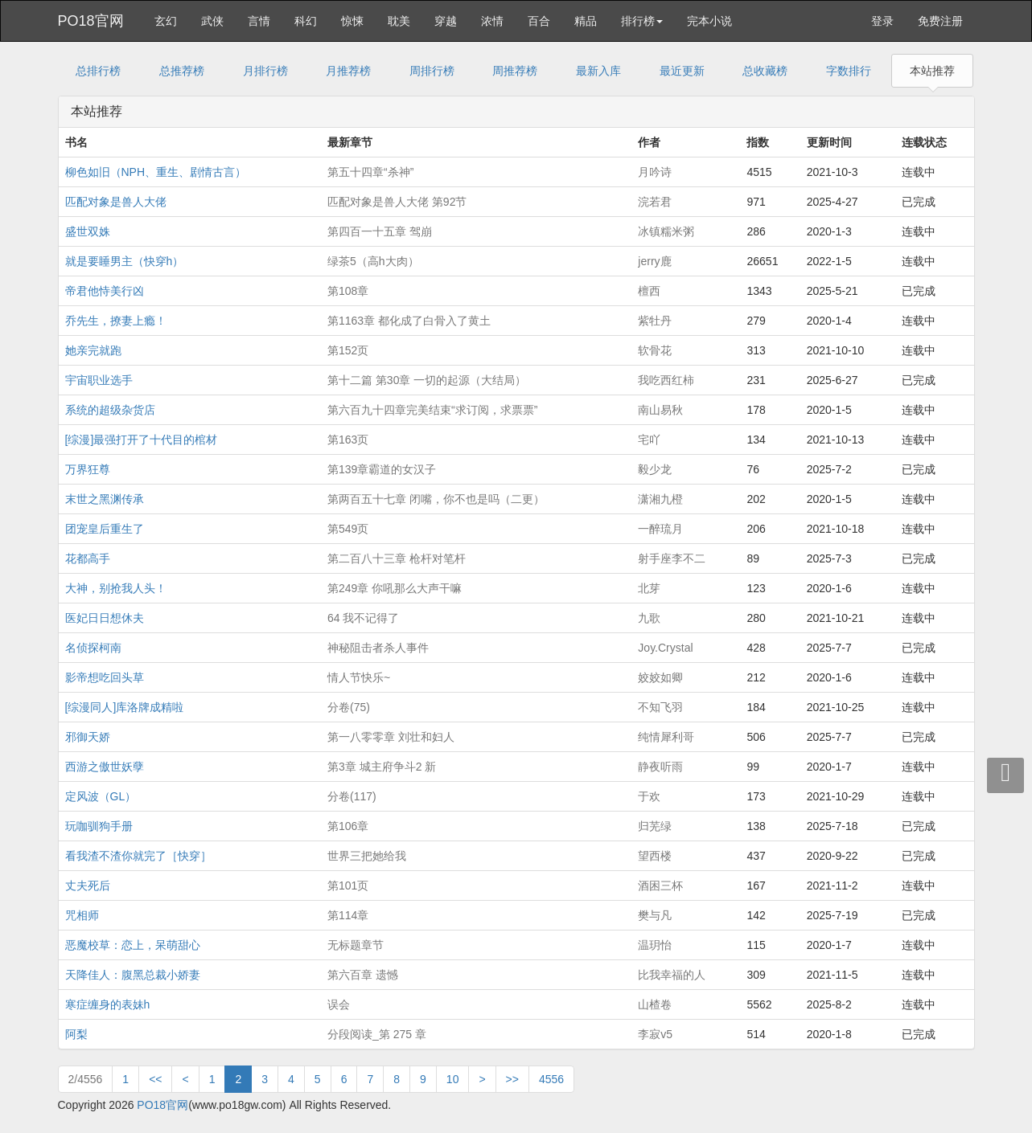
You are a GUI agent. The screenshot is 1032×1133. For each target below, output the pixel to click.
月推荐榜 (348, 70)
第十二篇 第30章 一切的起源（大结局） (426, 380)
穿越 (445, 20)
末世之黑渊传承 (104, 499)
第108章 (347, 290)
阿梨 (76, 1034)
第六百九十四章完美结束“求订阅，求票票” (432, 409)
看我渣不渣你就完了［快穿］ (138, 855)
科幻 (305, 20)
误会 (338, 1004)
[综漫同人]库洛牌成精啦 (124, 707)
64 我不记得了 (363, 617)
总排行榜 (98, 70)
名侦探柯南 (93, 647)
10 (452, 1079)
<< (155, 1079)
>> (512, 1079)
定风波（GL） (101, 796)
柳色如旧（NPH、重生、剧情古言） (156, 172)
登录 (882, 20)
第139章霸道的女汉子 (381, 469)
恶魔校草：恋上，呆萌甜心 (132, 945)
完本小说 (709, 20)
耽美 (399, 20)
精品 (585, 20)
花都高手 (87, 558)
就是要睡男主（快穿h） (124, 261)
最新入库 (598, 70)
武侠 (212, 20)
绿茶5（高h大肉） (373, 261)
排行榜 (642, 20)
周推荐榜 (514, 70)
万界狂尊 (87, 469)
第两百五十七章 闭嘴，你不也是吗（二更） (436, 499)
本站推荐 (932, 70)
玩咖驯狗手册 (99, 826)
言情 (259, 20)
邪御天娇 (87, 736)
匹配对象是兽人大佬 (116, 201)
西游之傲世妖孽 (104, 766)
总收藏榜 (764, 70)
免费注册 (940, 20)
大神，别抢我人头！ (116, 588)
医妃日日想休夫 (104, 617)
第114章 (347, 915)
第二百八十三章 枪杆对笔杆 (396, 558)
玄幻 (165, 20)
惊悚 (352, 20)
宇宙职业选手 (99, 380)
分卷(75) (348, 707)
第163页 (347, 439)
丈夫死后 (87, 885)
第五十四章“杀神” (370, 172)
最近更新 (682, 70)
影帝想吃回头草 (104, 677)
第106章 (347, 826)
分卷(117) (351, 796)
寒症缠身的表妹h (107, 1004)
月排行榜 (265, 70)
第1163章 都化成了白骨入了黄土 (409, 320)
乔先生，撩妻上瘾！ (116, 320)
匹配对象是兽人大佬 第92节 (397, 201)
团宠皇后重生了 (104, 528)
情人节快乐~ (358, 677)
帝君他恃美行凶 (104, 290)
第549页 (347, 528)
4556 (551, 1079)
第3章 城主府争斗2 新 (381, 766)
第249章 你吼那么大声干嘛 (394, 588)
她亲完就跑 (93, 350)
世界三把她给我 (366, 855)
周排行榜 (431, 70)
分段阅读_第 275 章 (376, 1034)
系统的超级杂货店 (110, 409)
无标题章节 (355, 945)
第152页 (347, 350)
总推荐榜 (181, 70)
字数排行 (848, 70)
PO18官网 (91, 21)
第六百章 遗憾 (362, 974)
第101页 (347, 885)
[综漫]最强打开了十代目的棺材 (141, 439)
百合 (539, 20)
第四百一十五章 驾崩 (379, 231)
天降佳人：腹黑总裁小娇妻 (132, 974)
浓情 (492, 20)
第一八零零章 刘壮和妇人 (390, 736)
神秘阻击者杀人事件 (378, 647)
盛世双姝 (87, 231)
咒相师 (82, 915)
